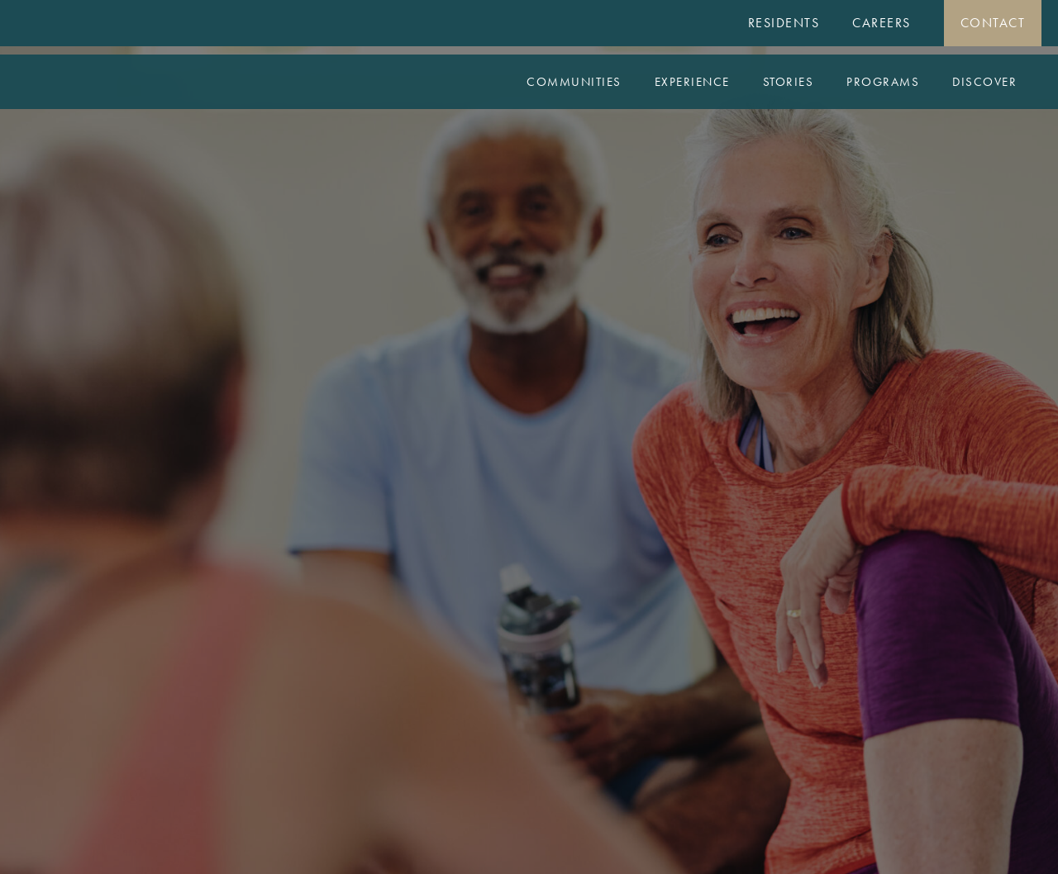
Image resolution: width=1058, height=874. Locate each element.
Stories (788, 81)
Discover (984, 81)
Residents (784, 23)
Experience (692, 81)
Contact (993, 23)
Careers (881, 23)
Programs (882, 81)
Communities (574, 81)
